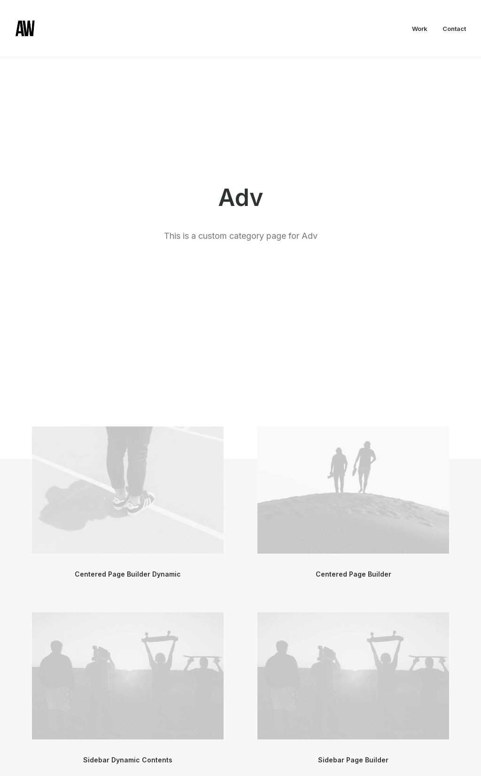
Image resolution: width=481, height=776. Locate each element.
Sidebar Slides (353, 705)
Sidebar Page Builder (353, 519)
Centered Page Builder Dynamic (128, 333)
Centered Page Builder (353, 333)
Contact (454, 28)
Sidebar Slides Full (128, 705)
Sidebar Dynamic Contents (127, 519)
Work (419, 28)
